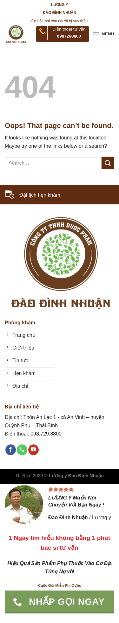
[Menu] (103, 34)
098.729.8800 (26, 221)
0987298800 (69, 36)
